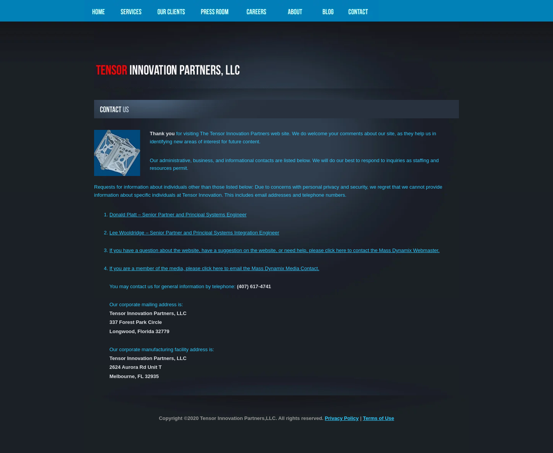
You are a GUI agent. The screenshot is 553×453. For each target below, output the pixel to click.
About (295, 12)
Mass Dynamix (185, 56)
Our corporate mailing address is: (146, 304)
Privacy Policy (342, 418)
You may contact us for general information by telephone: (190, 286)
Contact (360, 12)
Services (131, 12)
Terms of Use (378, 418)
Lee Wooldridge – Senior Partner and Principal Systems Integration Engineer (194, 233)
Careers (256, 12)
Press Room (214, 12)
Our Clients (171, 12)
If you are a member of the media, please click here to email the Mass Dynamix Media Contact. (214, 268)
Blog (327, 12)
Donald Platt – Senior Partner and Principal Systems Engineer (178, 214)
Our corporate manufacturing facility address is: (161, 349)
